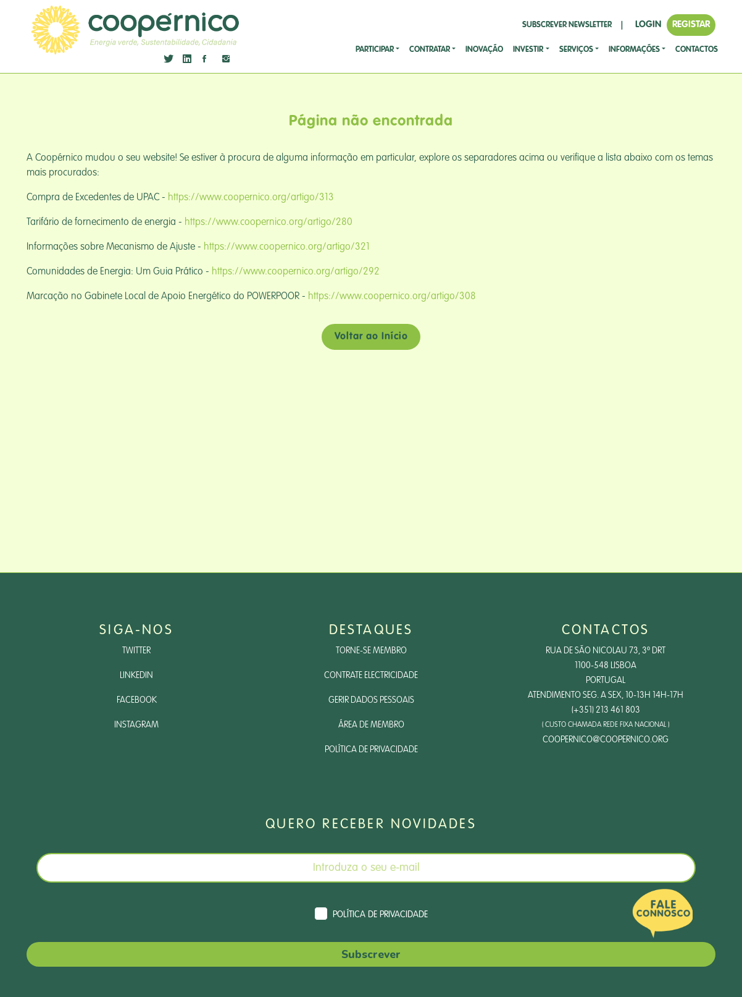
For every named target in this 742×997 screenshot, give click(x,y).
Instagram (136, 725)
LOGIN (648, 24)
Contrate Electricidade (371, 675)
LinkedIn (136, 675)
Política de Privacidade (371, 749)
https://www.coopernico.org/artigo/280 (268, 222)
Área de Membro (371, 725)
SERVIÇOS (576, 50)
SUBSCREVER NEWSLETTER (567, 25)
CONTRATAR (429, 50)
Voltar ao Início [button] (371, 337)
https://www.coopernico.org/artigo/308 (392, 297)
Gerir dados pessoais (371, 700)
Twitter (136, 651)
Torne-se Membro (371, 651)
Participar (375, 50)
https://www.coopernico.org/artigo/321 (287, 247)
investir (528, 50)
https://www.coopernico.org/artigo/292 (296, 272)
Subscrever (371, 954)
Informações (634, 50)
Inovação (484, 50)
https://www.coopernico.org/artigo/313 (251, 198)
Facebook (137, 700)
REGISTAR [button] (691, 24)
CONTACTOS (696, 50)
